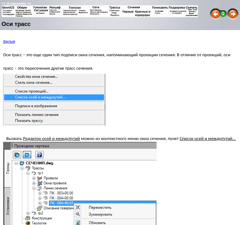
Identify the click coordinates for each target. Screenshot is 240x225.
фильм (9, 41)
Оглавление (16, 3)
